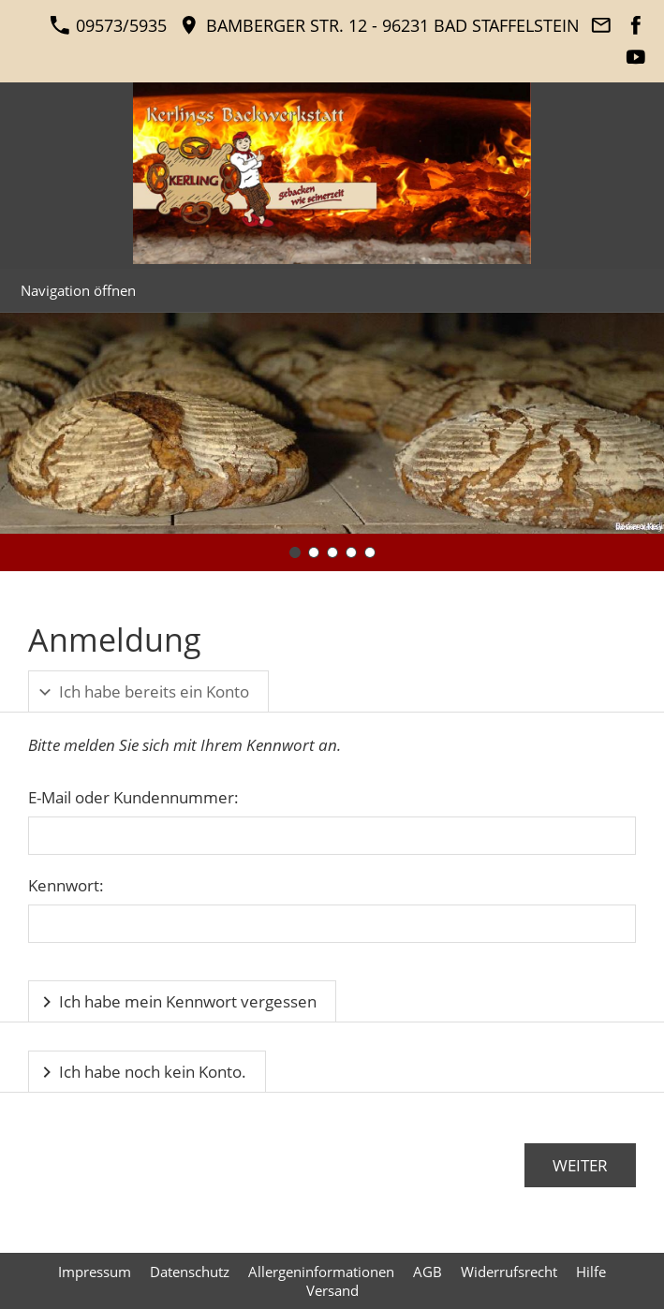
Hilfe (591, 1271)
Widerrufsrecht (509, 1271)
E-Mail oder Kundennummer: (133, 797)
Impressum (94, 1271)
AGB (427, 1271)
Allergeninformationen (321, 1271)
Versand (332, 1290)
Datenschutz (189, 1271)
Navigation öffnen (78, 290)
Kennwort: (66, 885)
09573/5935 (108, 25)
